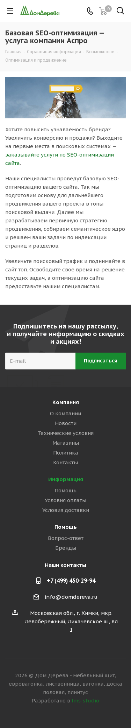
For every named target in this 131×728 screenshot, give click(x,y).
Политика (65, 452)
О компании (65, 413)
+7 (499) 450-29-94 (71, 580)
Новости (66, 423)
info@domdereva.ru (71, 597)
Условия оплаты (65, 500)
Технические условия (65, 433)
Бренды (65, 548)
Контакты (65, 462)
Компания (65, 402)
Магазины (65, 442)
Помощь (65, 490)
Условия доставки (65, 510)
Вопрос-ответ (65, 538)
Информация (65, 479)
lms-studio (85, 700)
